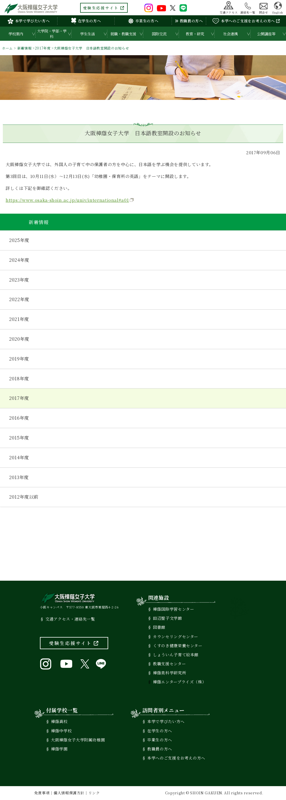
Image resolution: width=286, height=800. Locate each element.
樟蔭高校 (59, 721)
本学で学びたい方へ (29, 20)
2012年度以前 (24, 497)
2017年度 (43, 48)
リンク (94, 792)
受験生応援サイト (104, 7)
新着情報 (24, 48)
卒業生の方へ (143, 21)
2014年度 (19, 457)
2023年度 (19, 279)
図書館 (159, 627)
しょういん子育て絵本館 (176, 654)
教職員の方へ (189, 20)
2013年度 (19, 477)
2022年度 (19, 299)
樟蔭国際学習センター (173, 609)
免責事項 (42, 792)
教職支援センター (169, 663)
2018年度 (19, 378)
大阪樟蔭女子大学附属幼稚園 (78, 740)
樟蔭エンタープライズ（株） (179, 682)
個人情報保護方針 (69, 792)
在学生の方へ (86, 21)
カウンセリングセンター (175, 636)
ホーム (7, 48)
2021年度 (19, 319)
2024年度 (19, 260)
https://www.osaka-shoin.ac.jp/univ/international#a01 (67, 200)
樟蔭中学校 (61, 730)
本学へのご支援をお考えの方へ (246, 21)
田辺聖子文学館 (167, 618)
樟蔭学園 (59, 749)
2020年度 (19, 339)
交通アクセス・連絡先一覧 (70, 619)
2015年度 (19, 437)
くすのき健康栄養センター (177, 645)
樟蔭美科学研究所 (169, 672)
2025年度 (19, 240)
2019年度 (19, 358)
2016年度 (19, 418)
